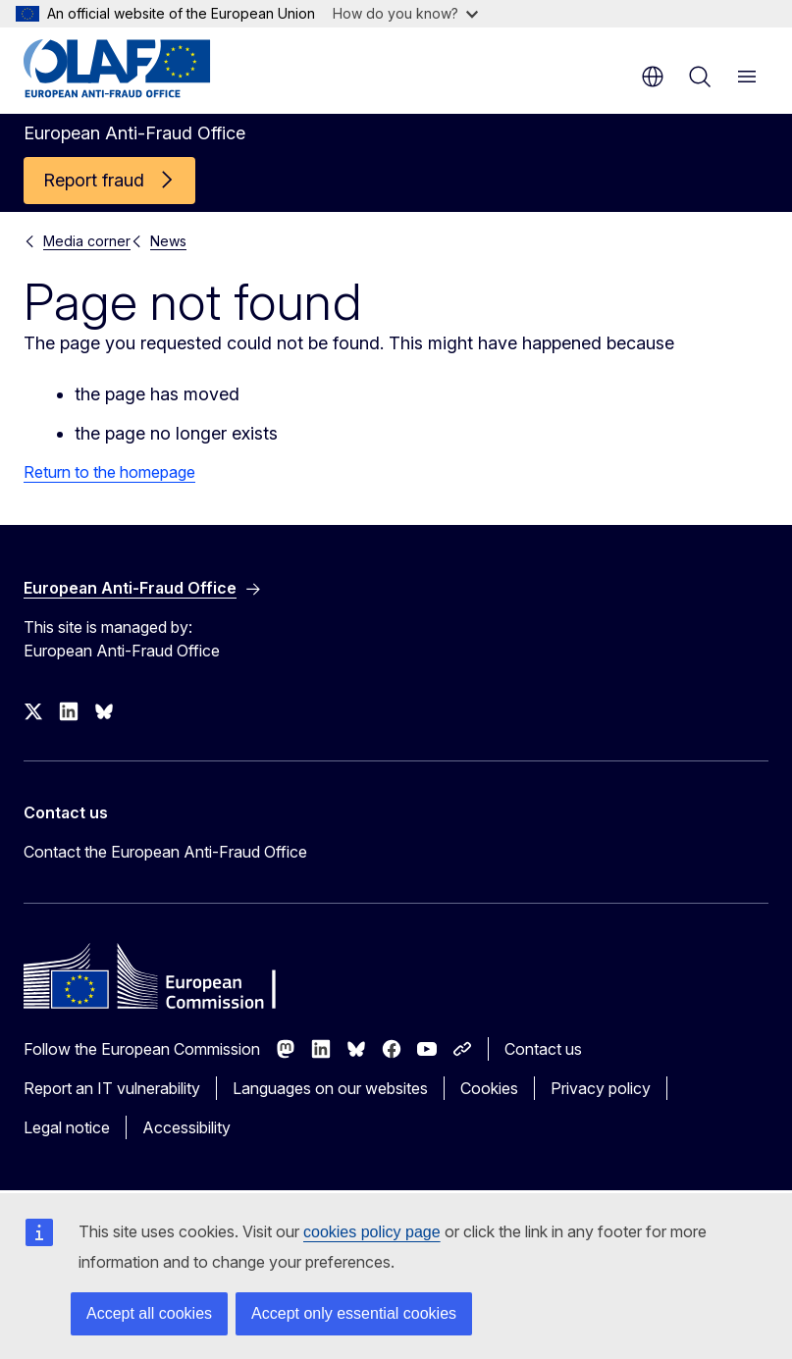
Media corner (87, 241)
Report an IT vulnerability (112, 1088)
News (168, 241)
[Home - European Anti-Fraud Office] (142, 68)
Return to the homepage (109, 472)
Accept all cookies (149, 1313)
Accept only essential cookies (353, 1313)
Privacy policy (601, 1088)
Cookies (489, 1088)
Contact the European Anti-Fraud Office (165, 852)
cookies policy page (372, 1232)
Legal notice (67, 1127)
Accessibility (186, 1127)
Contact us (543, 1049)
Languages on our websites (330, 1088)
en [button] (652, 76)
